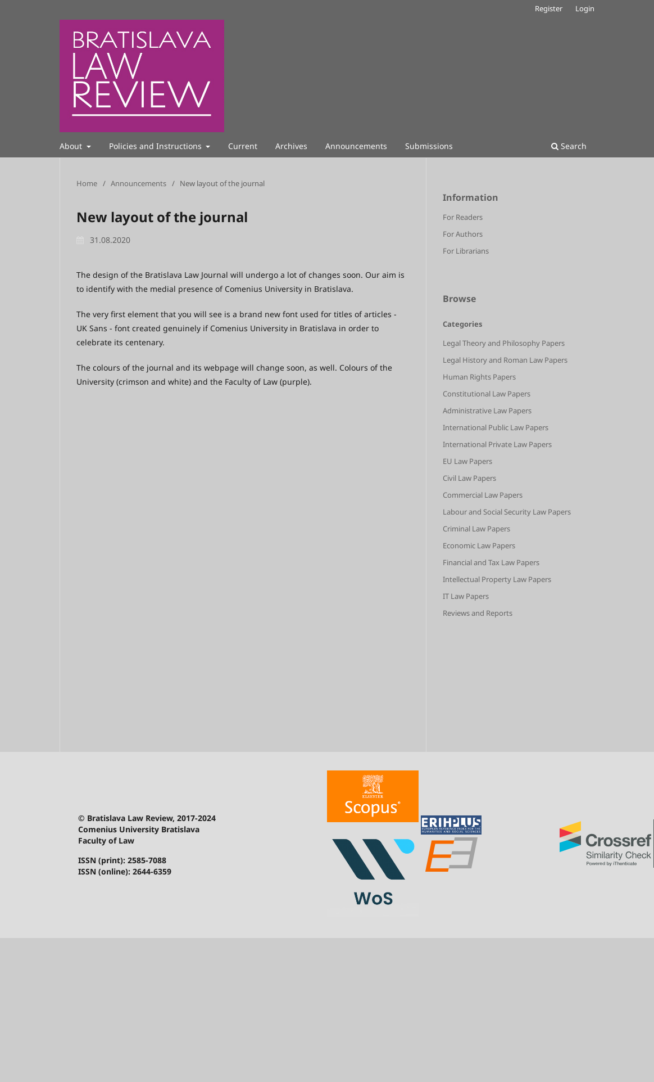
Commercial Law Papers (483, 495)
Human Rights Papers (479, 377)
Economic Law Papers (479, 545)
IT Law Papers (466, 596)
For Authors (463, 234)
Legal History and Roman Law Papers (505, 360)
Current (242, 146)
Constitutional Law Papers (486, 394)
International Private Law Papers (497, 444)
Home (86, 183)
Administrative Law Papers (487, 410)
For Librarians (466, 251)
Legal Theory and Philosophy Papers (504, 343)
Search (569, 146)
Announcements (356, 146)
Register (548, 8)
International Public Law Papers (495, 427)
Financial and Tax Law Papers (491, 562)
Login (584, 8)
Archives (291, 146)
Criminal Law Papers (476, 529)
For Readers (463, 217)
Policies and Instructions (156, 146)
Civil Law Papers (469, 478)
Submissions (429, 146)
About (72, 146)
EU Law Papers (467, 461)
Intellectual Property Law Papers (497, 579)
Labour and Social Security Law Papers (507, 512)
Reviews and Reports (477, 613)
